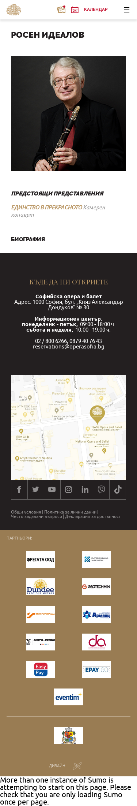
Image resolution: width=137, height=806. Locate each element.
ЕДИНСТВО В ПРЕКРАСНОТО (46, 207)
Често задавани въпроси (36, 516)
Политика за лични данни (70, 512)
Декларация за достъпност (93, 516)
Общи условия (26, 512)
